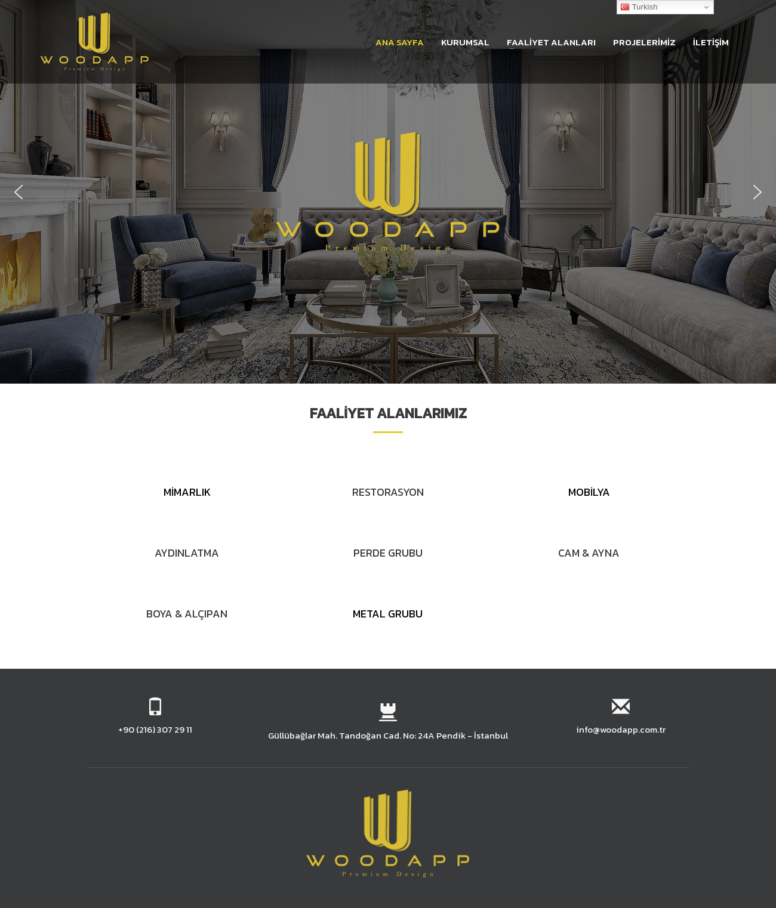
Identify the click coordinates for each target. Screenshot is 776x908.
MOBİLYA (589, 492)
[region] (388, 192)
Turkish (639, 7)
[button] (18, 192)
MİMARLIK (187, 492)
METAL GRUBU (388, 614)
